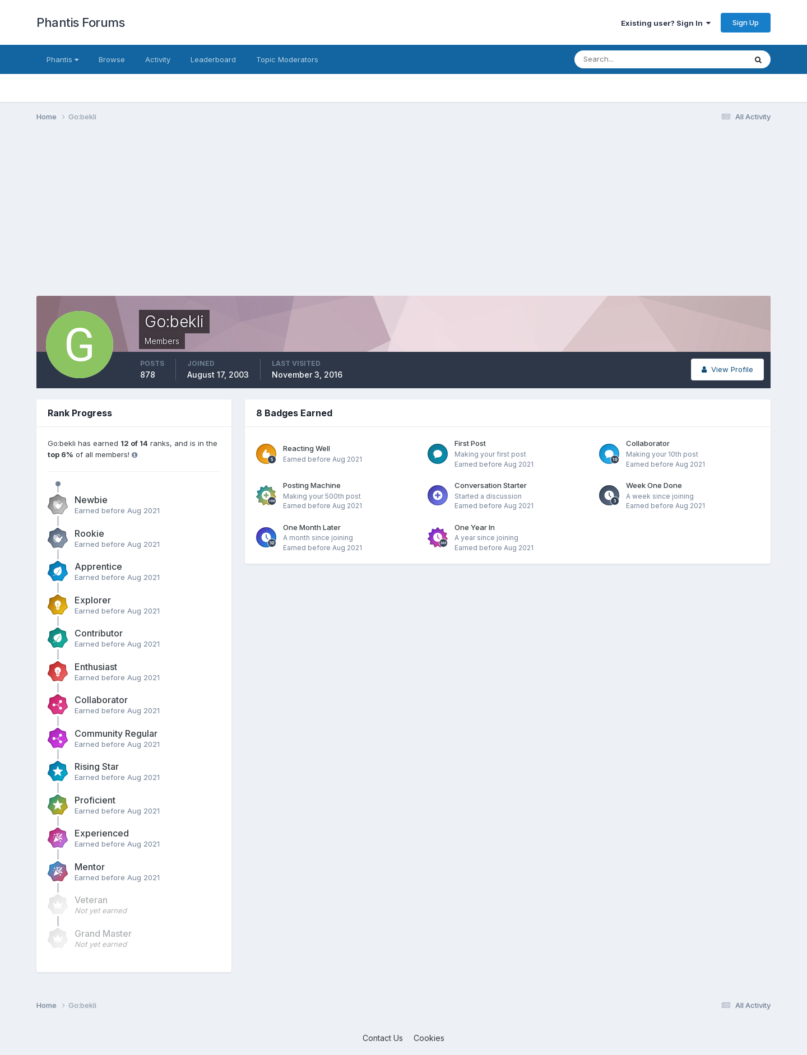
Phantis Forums (80, 22)
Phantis (62, 59)
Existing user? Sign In (666, 22)
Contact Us (383, 1038)
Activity (157, 59)
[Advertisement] (240, 217)
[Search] (623, 59)
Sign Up (745, 22)
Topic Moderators (287, 59)
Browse (112, 59)
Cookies (429, 1038)
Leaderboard (213, 59)
